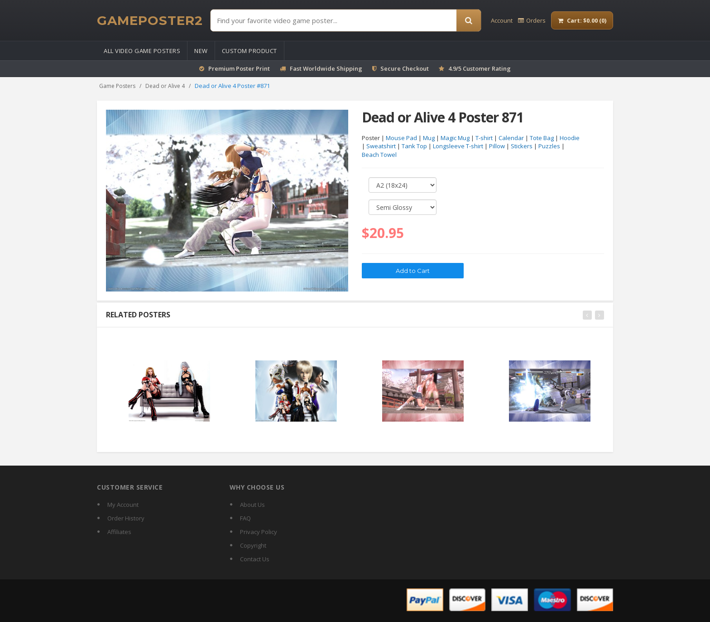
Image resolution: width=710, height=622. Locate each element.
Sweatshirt (381, 146)
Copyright (253, 545)
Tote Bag (542, 138)
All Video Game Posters (142, 51)
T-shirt (484, 138)
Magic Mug (455, 138)
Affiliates (119, 532)
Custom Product (249, 51)
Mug (429, 138)
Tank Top (414, 146)
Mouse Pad (401, 138)
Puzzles (549, 146)
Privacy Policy (258, 532)
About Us (252, 505)
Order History (125, 518)
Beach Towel (379, 155)
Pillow (497, 146)
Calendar (511, 138)
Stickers (521, 146)
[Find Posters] (333, 20)
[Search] (468, 20)
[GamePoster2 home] (150, 20)
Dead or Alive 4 (165, 86)
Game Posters (117, 86)
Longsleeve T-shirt (458, 146)
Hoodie (570, 138)
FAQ (245, 518)
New (201, 51)
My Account (123, 505)
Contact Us (254, 559)
